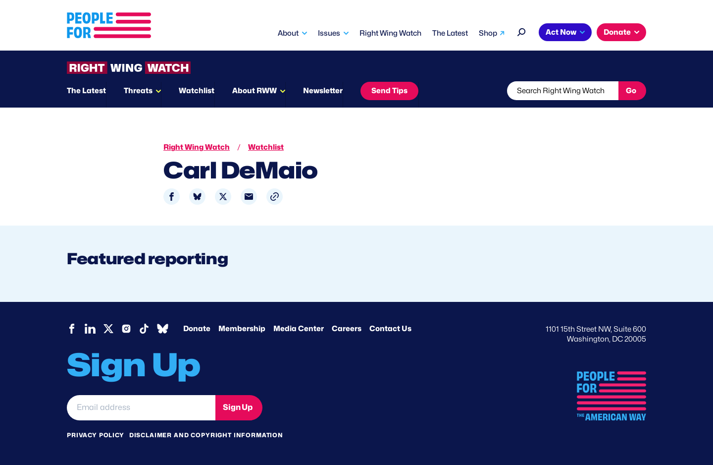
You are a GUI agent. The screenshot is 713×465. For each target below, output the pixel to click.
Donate (617, 32)
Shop (488, 33)
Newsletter (323, 90)
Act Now (561, 32)
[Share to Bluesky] (197, 196)
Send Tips (389, 90)
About (288, 33)
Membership (241, 328)
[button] (274, 196)
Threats (138, 90)
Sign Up (238, 407)
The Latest (450, 33)
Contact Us (390, 328)
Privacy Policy (95, 435)
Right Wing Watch (390, 33)
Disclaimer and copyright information (206, 435)
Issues (329, 33)
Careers (346, 328)
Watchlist (196, 90)
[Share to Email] (249, 196)
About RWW (254, 90)
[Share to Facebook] (171, 196)
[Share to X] (223, 196)
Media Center (298, 328)
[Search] (521, 31)
